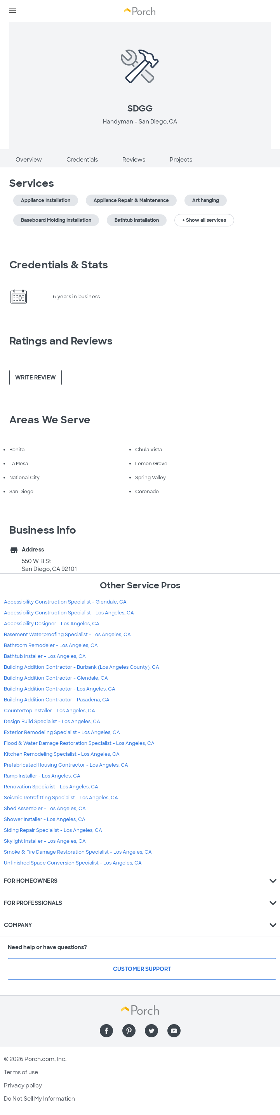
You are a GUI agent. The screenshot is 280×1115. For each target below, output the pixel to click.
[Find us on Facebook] (106, 1030)
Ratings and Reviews (61, 341)
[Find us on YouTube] (174, 1030)
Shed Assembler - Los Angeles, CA (45, 808)
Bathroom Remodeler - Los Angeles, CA (51, 645)
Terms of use (21, 1072)
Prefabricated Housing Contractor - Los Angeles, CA (66, 765)
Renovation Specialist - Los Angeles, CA (51, 787)
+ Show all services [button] (204, 220)
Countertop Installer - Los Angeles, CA (49, 711)
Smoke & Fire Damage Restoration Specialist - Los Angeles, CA (78, 852)
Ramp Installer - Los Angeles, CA (42, 776)
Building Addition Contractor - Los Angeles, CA (59, 689)
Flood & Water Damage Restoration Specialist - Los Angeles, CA (79, 743)
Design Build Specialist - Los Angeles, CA (52, 721)
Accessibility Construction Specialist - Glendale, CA (65, 602)
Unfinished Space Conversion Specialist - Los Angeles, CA (73, 863)
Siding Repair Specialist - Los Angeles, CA (53, 830)
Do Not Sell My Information (39, 1098)
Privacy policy (23, 1085)
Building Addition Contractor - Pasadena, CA (57, 700)
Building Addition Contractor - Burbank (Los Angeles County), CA (81, 667)
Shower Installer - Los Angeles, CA (44, 819)
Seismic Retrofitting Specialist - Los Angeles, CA (61, 798)
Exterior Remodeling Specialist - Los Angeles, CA (62, 732)
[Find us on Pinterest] (129, 1030)
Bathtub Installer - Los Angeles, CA (45, 656)
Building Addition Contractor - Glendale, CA (56, 678)
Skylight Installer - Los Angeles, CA (45, 841)
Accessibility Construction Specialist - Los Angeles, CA (69, 613)
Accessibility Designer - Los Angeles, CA (51, 624)
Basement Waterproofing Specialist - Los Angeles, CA (67, 634)
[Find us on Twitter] (151, 1030)
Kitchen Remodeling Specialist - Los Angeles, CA (62, 754)
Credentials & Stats (58, 264)
